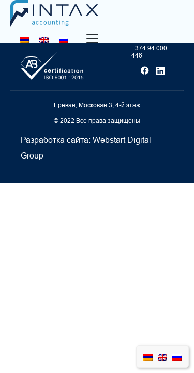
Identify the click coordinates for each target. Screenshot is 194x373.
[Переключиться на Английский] (44, 39)
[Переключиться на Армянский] (24, 39)
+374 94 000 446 (149, 52)
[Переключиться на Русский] (63, 39)
